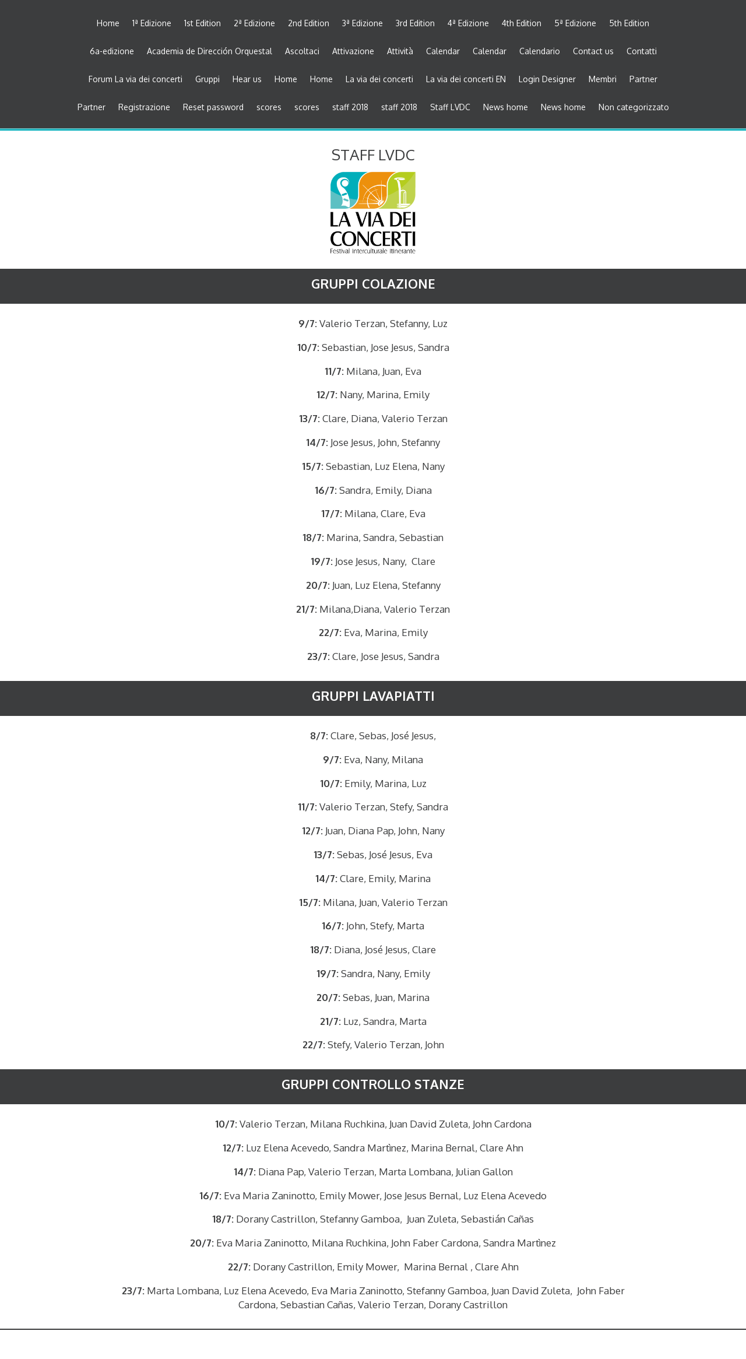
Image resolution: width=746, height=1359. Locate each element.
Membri (603, 79)
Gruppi (207, 79)
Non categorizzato (634, 107)
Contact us (593, 51)
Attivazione (353, 51)
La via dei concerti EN (466, 79)
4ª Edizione (468, 23)
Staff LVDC (450, 107)
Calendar (443, 51)
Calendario (539, 51)
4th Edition (521, 23)
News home (505, 107)
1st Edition (202, 23)
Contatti (642, 51)
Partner (643, 79)
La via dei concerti (379, 79)
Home (108, 23)
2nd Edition (308, 23)
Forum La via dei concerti (135, 79)
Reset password (213, 107)
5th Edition (629, 23)
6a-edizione (112, 51)
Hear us (247, 79)
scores (268, 107)
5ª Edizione (575, 23)
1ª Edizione (151, 23)
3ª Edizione (362, 23)
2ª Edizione (254, 23)
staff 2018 (350, 107)
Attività (400, 51)
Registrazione (144, 107)
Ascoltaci (302, 51)
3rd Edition (415, 23)
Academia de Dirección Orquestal (209, 51)
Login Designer (547, 79)
